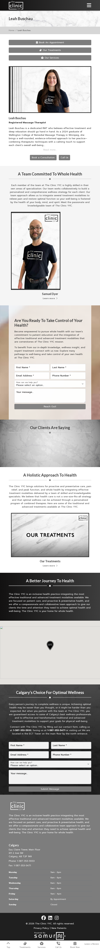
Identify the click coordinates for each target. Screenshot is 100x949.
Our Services (50, 58)
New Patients (58, 928)
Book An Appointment (50, 42)
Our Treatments (50, 50)
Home (11, 30)
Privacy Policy (41, 928)
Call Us (64, 157)
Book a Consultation (43, 157)
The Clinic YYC (43, 923)
